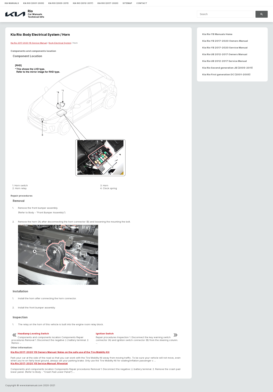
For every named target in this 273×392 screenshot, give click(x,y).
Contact (141, 3)
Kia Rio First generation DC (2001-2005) (226, 74)
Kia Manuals (12, 3)
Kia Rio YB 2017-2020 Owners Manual (225, 40)
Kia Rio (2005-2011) (58, 3)
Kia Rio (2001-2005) (33, 3)
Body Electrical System (60, 43)
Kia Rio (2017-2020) (107, 3)
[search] (223, 14)
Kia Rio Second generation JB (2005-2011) (227, 67)
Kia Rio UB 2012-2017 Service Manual (224, 61)
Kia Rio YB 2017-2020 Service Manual (225, 47)
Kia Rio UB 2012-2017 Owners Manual (224, 54)
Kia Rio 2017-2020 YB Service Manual (29, 43)
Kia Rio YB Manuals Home (217, 34)
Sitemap (127, 3)
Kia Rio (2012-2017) (83, 3)
